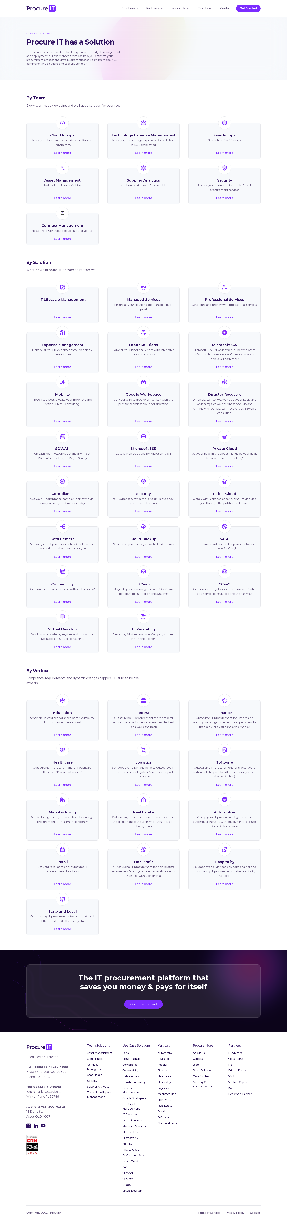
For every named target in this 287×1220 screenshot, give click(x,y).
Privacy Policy (235, 1213)
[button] (129, 8)
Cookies (255, 1213)
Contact (226, 8)
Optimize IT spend (143, 1004)
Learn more (62, 152)
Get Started (248, 8)
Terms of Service (209, 1213)
